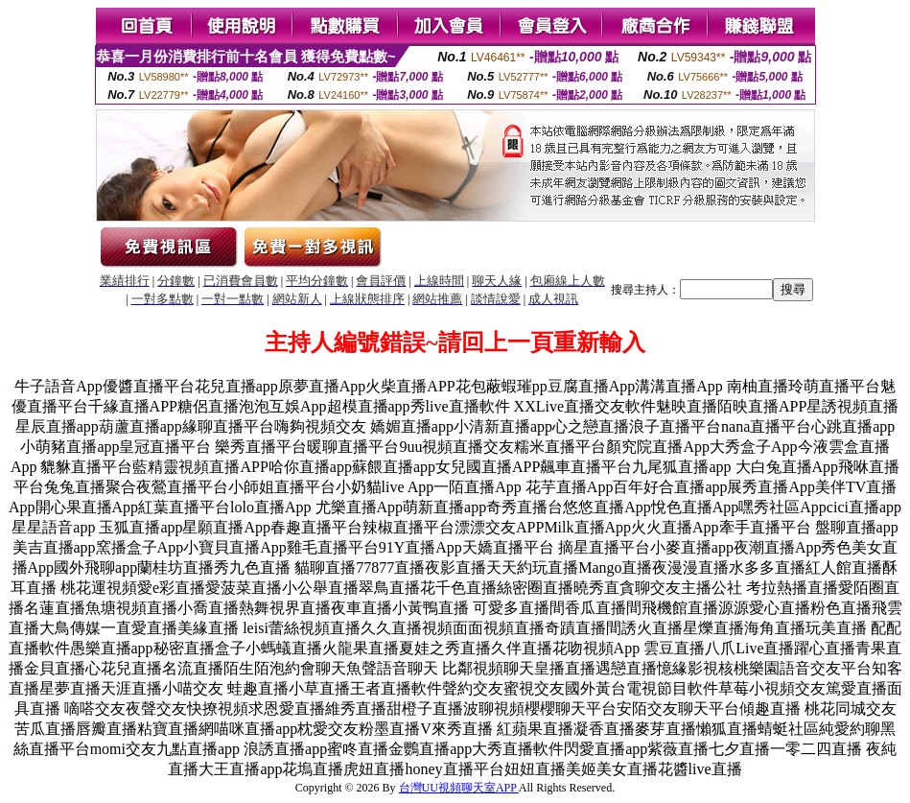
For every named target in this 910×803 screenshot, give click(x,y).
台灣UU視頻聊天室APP (459, 787)
